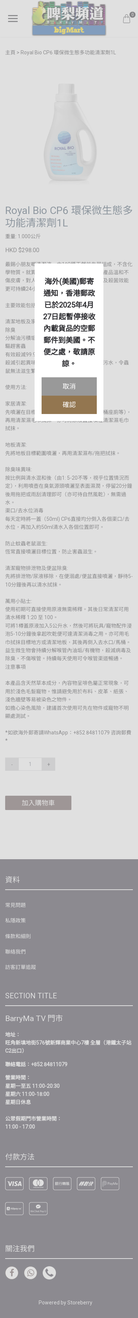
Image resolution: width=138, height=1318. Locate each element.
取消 (69, 386)
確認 (69, 405)
